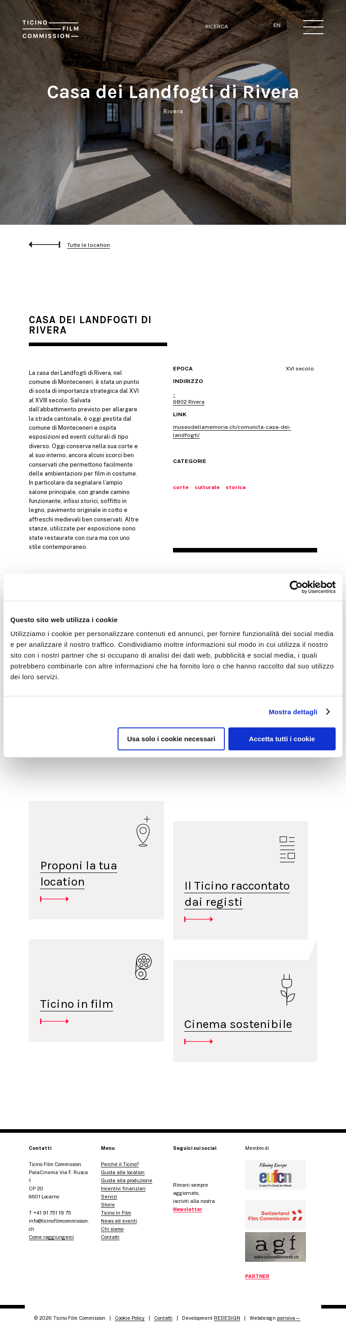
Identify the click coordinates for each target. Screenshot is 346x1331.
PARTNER (257, 1276)
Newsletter (187, 1209)
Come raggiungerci (51, 1237)
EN (277, 25)
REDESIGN (227, 1318)
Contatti (110, 1237)
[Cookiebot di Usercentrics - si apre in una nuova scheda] (296, 587)
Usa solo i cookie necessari (171, 739)
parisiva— (288, 1318)
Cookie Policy (130, 1318)
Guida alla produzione (126, 1180)
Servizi (109, 1196)
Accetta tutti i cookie (282, 739)
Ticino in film (76, 1004)
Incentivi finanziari (123, 1188)
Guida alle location (123, 1172)
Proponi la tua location (78, 873)
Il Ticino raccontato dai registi (237, 893)
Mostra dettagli (293, 712)
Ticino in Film (116, 1212)
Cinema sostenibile (238, 1024)
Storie (108, 1204)
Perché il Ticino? (120, 1164)
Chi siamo (112, 1229)
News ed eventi (119, 1221)
